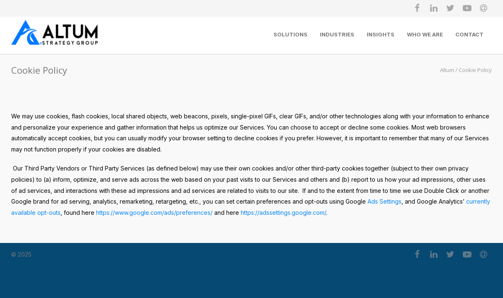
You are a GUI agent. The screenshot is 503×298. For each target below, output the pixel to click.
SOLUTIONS (290, 34)
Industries (337, 34)
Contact (469, 34)
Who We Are (425, 34)
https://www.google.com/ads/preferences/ (154, 212)
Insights (380, 34)
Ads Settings (384, 201)
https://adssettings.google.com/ (283, 212)
